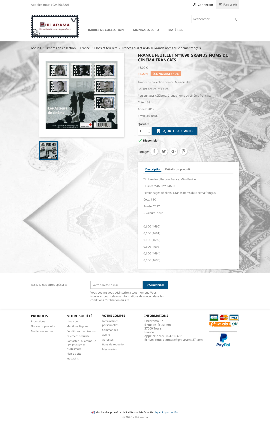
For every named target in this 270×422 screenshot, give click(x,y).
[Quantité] (142, 131)
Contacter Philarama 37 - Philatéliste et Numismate (81, 344)
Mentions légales (77, 326)
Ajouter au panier (175, 131)
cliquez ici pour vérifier (166, 412)
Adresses (108, 339)
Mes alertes (109, 349)
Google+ (173, 151)
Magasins (73, 358)
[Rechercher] (215, 19)
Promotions (38, 321)
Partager (154, 151)
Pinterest (183, 151)
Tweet (164, 151)
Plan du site (74, 353)
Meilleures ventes (42, 331)
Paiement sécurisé (78, 336)
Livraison (72, 321)
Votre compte (113, 316)
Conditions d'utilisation (81, 331)
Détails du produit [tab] (177, 169)
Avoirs (106, 334)
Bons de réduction (113, 344)
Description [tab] (153, 169)
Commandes (110, 330)
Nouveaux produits (43, 326)
